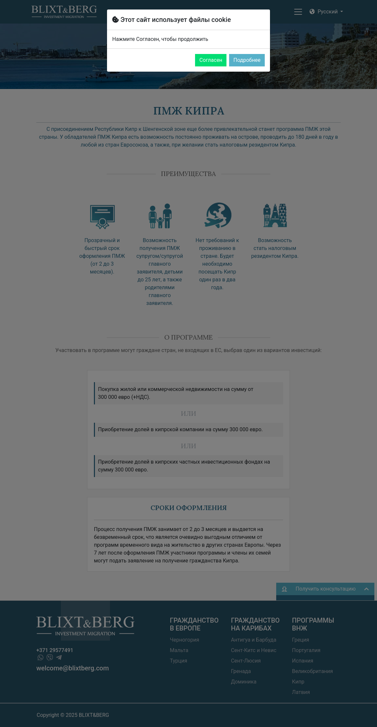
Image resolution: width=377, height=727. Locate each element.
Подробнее (246, 60)
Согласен (210, 60)
